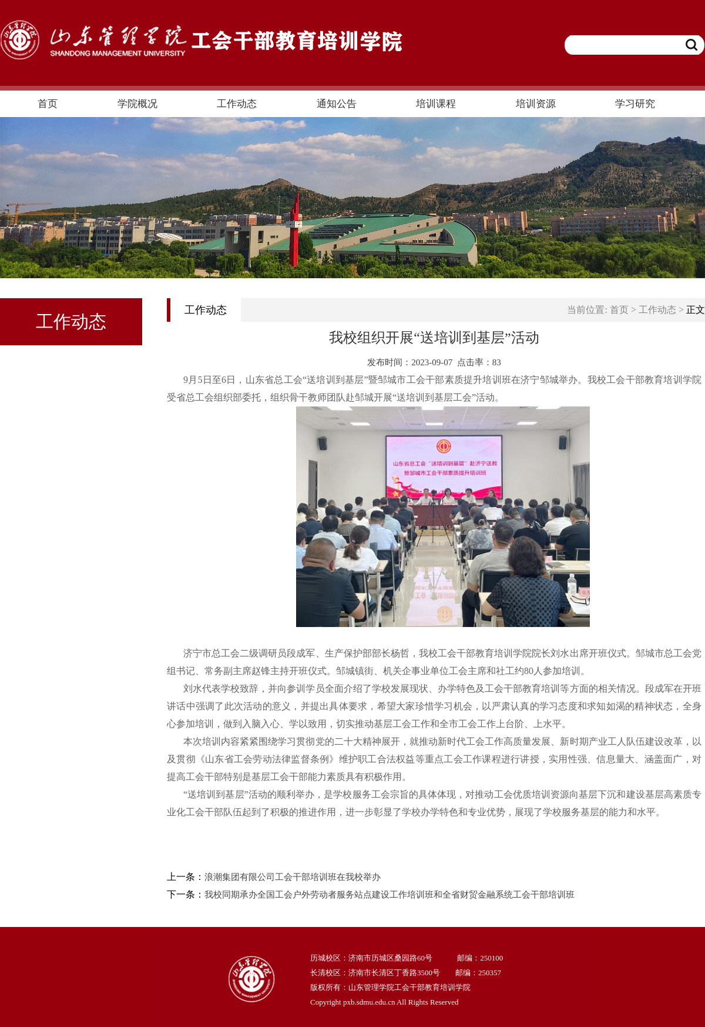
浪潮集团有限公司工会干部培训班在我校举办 (292, 877)
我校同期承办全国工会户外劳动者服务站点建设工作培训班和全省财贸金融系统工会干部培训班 (389, 894)
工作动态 (657, 310)
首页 (619, 310)
